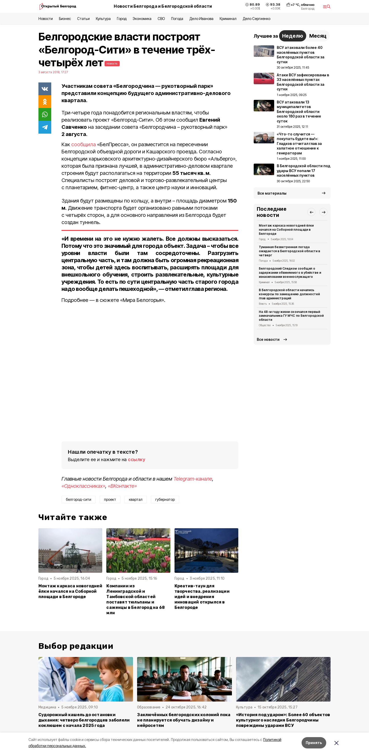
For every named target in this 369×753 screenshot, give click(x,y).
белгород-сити (78, 499)
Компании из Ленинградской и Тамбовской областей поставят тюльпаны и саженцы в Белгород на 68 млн (135, 600)
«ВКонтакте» (122, 486)
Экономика (142, 18)
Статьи (83, 18)
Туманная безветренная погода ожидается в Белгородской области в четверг (289, 251)
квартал (135, 499)
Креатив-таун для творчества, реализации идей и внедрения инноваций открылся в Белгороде (202, 597)
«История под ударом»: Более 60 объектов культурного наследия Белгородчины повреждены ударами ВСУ (283, 720)
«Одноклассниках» (83, 486)
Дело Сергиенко (256, 18)
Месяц (317, 36)
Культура (103, 18)
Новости (45, 18)
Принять (314, 742)
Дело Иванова (201, 18)
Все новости (268, 339)
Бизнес (65, 18)
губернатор (165, 499)
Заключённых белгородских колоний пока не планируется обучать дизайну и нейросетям (183, 720)
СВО (161, 18)
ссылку (136, 459)
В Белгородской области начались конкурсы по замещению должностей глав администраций (289, 294)
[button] (311, 212)
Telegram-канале (192, 479)
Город (122, 18)
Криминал (228, 18)
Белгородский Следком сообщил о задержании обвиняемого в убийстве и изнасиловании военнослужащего (290, 273)
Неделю (292, 36)
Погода (177, 18)
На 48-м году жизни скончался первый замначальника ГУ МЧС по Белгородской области (291, 316)
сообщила (83, 144)
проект (110, 499)
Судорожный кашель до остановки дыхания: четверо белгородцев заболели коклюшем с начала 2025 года (84, 720)
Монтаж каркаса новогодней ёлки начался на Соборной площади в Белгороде (70, 591)
